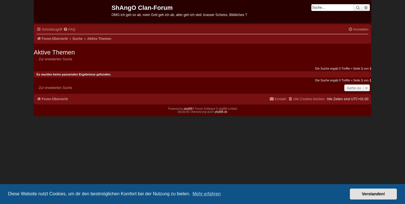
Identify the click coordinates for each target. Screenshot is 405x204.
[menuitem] (69, 29)
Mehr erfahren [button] (206, 193)
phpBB (188, 108)
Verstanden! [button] (373, 194)
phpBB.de (221, 111)
